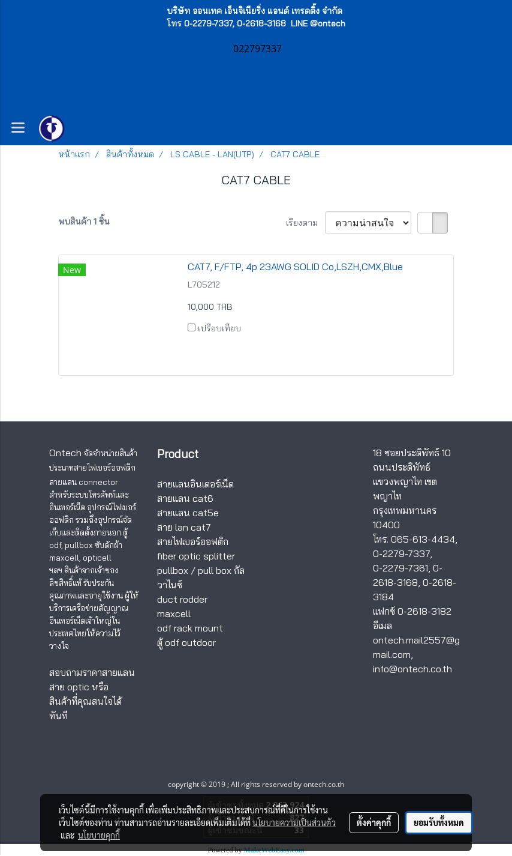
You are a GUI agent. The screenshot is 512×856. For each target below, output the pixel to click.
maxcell (174, 613)
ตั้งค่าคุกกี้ (374, 822)
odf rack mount (190, 628)
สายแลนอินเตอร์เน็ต (195, 484)
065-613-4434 (423, 539)
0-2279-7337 (401, 553)
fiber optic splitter (196, 556)
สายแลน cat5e (188, 513)
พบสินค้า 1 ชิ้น (84, 221)
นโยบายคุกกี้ (99, 835)
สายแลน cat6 (185, 498)
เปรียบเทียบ (219, 328)
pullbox (172, 570)
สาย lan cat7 (184, 527)
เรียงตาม (305, 222)
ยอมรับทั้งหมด (439, 822)
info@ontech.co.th (412, 669)
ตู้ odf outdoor (186, 642)
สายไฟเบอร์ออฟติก (192, 541)
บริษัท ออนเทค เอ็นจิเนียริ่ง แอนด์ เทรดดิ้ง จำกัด (254, 10)
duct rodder (182, 599)
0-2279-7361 (400, 568)
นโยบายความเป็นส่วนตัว (294, 822)
